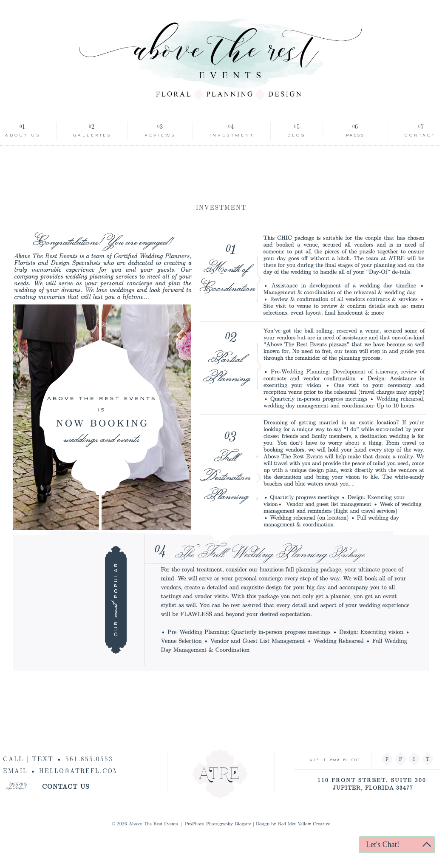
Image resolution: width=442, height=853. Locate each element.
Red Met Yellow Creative (304, 823)
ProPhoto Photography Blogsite (218, 823)
